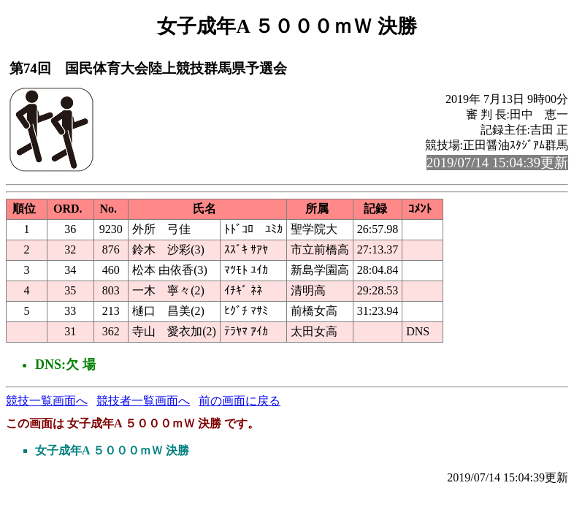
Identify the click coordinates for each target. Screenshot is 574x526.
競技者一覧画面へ (143, 400)
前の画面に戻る (239, 400)
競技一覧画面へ (47, 400)
